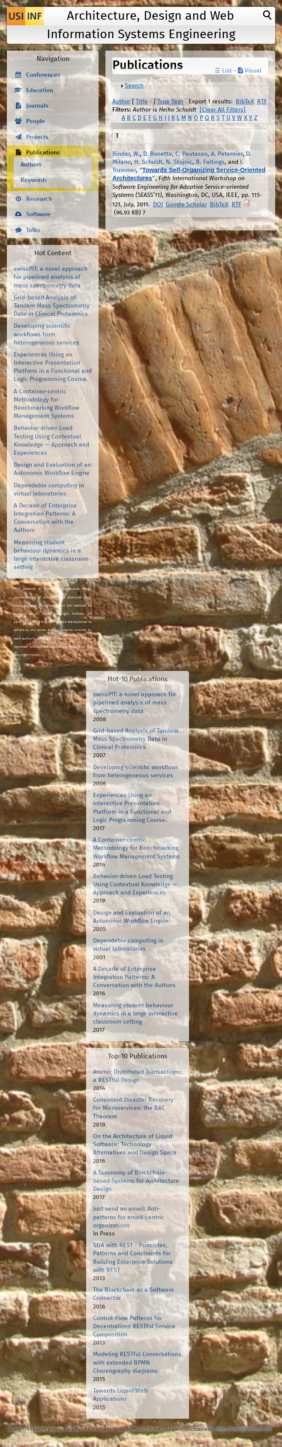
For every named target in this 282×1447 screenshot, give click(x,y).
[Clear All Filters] (223, 110)
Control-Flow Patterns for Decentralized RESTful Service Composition (134, 1326)
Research (39, 199)
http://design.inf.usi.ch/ (244, 1429)
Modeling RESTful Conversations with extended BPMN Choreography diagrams (137, 1362)
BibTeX (245, 102)
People (35, 121)
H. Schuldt (148, 162)
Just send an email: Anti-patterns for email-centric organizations (128, 1217)
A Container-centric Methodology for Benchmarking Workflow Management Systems (136, 848)
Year (177, 102)
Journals (37, 106)
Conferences (43, 75)
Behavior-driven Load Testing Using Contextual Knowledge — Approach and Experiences (135, 884)
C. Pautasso (191, 154)
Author (121, 102)
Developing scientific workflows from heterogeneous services (46, 334)
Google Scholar (186, 205)
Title (142, 102)
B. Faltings (210, 162)
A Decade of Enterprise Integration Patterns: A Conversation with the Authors (134, 977)
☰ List (223, 71)
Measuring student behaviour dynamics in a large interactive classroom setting (135, 1014)
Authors (31, 165)
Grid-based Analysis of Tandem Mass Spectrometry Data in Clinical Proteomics (52, 306)
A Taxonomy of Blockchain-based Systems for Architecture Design (136, 1181)
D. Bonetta (157, 154)
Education (39, 91)
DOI (158, 205)
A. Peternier (227, 154)
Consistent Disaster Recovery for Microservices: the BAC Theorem (133, 1108)
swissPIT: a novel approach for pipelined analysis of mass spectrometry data (50, 277)
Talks (33, 230)
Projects (37, 137)
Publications (43, 153)
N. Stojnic (179, 162)
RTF (262, 102)
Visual (249, 71)
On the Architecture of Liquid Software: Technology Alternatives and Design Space (135, 1144)
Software (38, 214)
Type (163, 102)
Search (134, 86)
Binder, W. (126, 154)
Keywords (34, 180)
